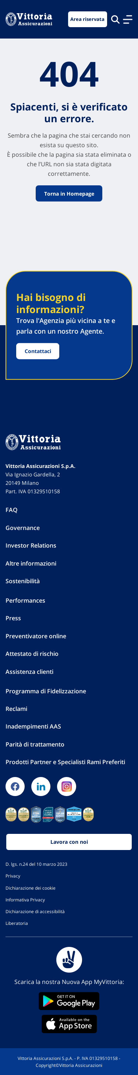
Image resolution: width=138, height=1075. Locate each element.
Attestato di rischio (32, 654)
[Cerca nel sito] (115, 19)
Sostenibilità (23, 581)
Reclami (16, 709)
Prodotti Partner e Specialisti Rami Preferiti (65, 762)
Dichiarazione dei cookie (31, 888)
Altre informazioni (31, 563)
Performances (25, 600)
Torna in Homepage (69, 193)
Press (13, 618)
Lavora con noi (69, 841)
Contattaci (38, 351)
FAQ (12, 510)
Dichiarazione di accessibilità (35, 911)
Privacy (13, 876)
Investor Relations (31, 545)
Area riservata (87, 19)
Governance (23, 528)
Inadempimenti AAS (33, 726)
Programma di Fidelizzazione (46, 691)
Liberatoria (17, 923)
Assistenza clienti (29, 672)
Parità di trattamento (35, 744)
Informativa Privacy (25, 900)
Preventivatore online (36, 636)
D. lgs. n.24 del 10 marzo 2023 (36, 864)
